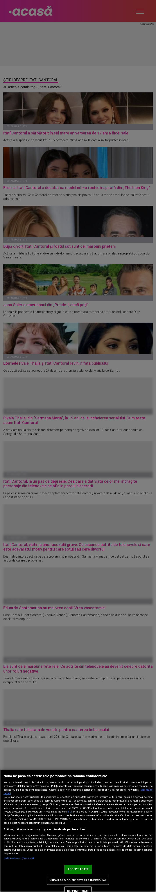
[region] (78, 831)
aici (69, 811)
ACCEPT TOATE (78, 869)
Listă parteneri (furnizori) (19, 858)
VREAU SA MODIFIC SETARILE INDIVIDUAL (78, 880)
